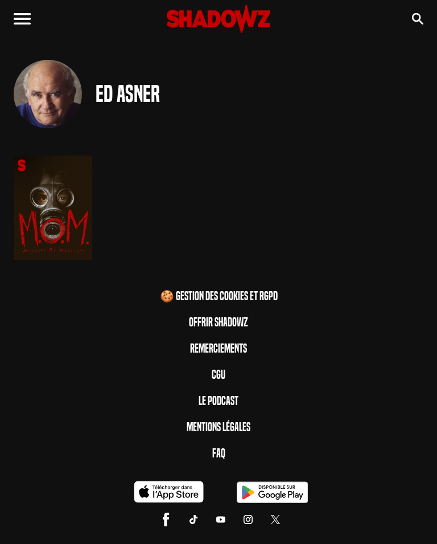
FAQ (218, 453)
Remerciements (218, 348)
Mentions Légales (218, 427)
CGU (218, 375)
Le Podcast (218, 401)
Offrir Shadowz (218, 322)
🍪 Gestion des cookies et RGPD (219, 296)
